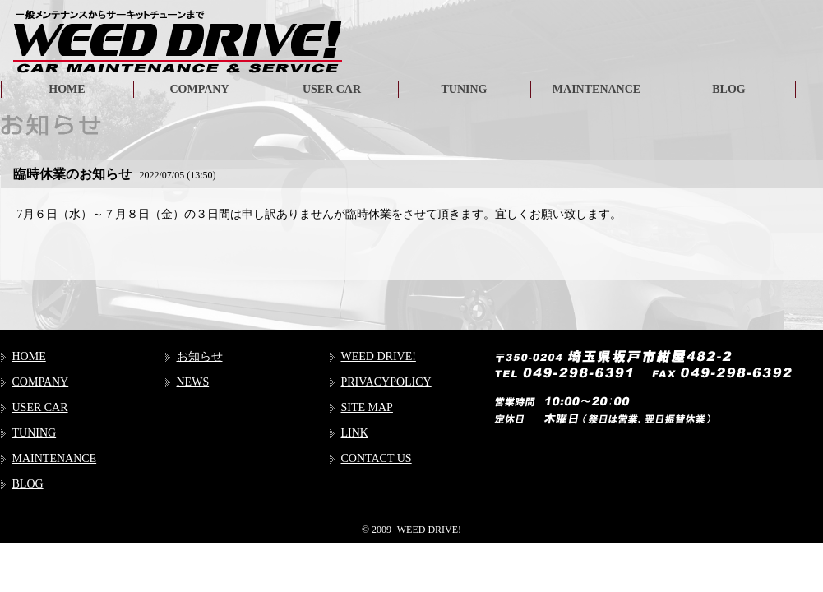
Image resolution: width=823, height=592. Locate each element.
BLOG (728, 89)
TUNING (464, 89)
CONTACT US (376, 458)
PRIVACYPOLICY (386, 382)
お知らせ (200, 356)
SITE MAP (367, 407)
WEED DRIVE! (378, 356)
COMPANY (199, 89)
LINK (354, 433)
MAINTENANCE (596, 89)
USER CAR (332, 89)
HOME (67, 89)
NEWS (193, 382)
